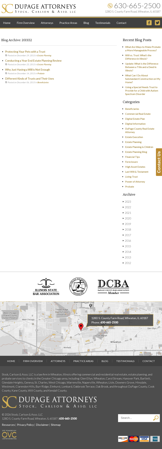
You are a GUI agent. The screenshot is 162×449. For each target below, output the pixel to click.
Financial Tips (132, 156)
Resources (8, 424)
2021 (127, 213)
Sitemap (56, 424)
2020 (127, 218)
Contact (121, 22)
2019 (127, 224)
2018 (127, 229)
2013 (127, 257)
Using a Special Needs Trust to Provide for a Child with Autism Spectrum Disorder (141, 90)
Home (7, 22)
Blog (86, 22)
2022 (127, 207)
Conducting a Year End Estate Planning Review (33, 60)
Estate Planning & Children (139, 146)
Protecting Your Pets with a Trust (25, 51)
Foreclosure (131, 161)
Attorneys (47, 22)
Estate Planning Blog (136, 151)
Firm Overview (26, 22)
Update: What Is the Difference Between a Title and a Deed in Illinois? (141, 67)
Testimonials (102, 22)
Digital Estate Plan (135, 118)
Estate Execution (134, 136)
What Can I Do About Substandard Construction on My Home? (142, 79)
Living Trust (131, 176)
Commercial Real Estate (138, 113)
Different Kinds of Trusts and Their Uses (29, 78)
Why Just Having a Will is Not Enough (27, 69)
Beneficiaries (43, 82)
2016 (127, 240)
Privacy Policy (25, 424)
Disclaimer (42, 424)
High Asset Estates (135, 166)
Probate (40, 73)
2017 (127, 235)
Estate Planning (44, 55)
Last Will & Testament (136, 171)
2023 (127, 201)
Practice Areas (68, 22)
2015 (127, 246)
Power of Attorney (135, 181)
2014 (127, 252)
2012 (127, 263)
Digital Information (135, 123)
